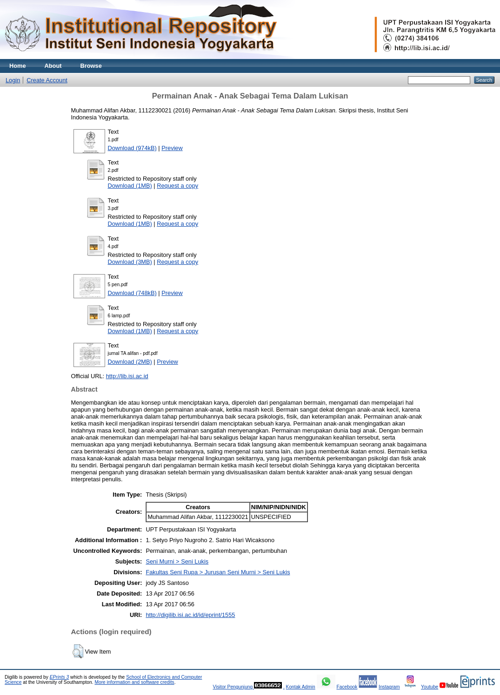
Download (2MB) (130, 361)
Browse (91, 65)
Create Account (47, 80)
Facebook (346, 686)
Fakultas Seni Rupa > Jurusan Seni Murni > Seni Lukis (218, 572)
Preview (172, 147)
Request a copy (177, 185)
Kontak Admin (300, 686)
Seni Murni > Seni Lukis (177, 561)
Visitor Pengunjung (233, 686)
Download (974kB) (132, 147)
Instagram (389, 686)
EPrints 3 (59, 677)
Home (17, 65)
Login (13, 80)
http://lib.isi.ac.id (127, 376)
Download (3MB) (130, 261)
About (53, 65)
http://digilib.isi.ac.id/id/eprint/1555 (190, 614)
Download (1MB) (130, 185)
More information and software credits (134, 682)
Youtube (429, 686)
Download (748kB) (132, 292)
